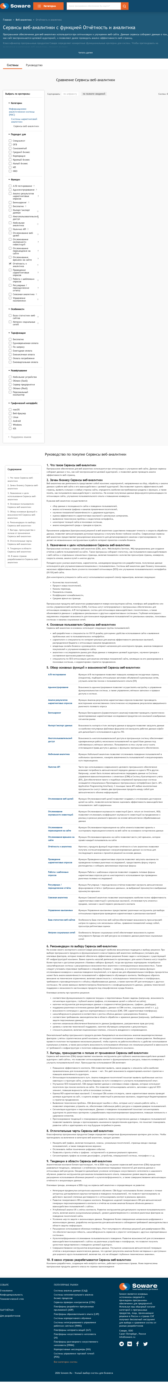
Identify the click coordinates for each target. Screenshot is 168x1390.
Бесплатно (18, 206)
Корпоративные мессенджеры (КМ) (72, 1349)
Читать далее (85, 52)
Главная (7, 19)
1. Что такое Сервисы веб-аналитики (20, 479)
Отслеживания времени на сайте (22, 258)
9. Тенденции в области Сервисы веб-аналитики (19, 550)
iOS (14, 428)
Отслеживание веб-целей (23, 234)
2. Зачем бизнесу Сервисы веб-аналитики (23, 487)
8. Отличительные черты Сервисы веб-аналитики (20, 542)
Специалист (19, 140)
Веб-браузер (19, 413)
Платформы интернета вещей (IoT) (72, 1330)
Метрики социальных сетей (24, 323)
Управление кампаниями (19, 299)
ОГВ (15, 144)
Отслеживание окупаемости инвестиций (20, 242)
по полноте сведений (94, 94)
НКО (15, 171)
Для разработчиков (10, 1315)
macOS (16, 409)
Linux (15, 417)
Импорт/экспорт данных (21, 211)
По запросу (18, 347)
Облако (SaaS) (20, 380)
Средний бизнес (21, 152)
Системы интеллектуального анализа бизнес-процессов (73, 1296)
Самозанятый (20, 148)
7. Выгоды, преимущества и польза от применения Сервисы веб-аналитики (21, 533)
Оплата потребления (23, 358)
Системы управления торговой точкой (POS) (74, 1355)
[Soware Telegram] (121, 1344)
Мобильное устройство (25, 377)
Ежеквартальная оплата (25, 362)
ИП (14, 167)
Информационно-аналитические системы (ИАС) (21, 112)
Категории (46, 6)
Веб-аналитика (24, 19)
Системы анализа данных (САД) (71, 1290)
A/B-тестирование (22, 186)
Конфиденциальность (11, 1294)
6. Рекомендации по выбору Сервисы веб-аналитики (22, 524)
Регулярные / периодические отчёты (21, 288)
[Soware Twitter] (145, 1344)
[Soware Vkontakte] (129, 1344)
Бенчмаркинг (20, 202)
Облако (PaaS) (20, 388)
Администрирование (23, 189)
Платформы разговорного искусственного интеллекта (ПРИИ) (76, 1343)
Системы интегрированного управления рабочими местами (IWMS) (75, 1324)
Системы (12, 65)
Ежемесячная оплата (24, 354)
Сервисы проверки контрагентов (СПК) (74, 1302)
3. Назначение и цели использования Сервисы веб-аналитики (22, 496)
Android (17, 421)
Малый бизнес (20, 163)
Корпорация (19, 156)
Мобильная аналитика (18, 224)
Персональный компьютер (20, 393)
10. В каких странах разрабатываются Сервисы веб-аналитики (23, 559)
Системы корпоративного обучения (72, 1318)
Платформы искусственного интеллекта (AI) (75, 1336)
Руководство (34, 65)
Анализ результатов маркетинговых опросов (23, 196)
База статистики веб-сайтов (24, 316)
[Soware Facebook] (137, 1344)
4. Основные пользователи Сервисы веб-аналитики (21, 505)
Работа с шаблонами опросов (23, 280)
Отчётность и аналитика (20, 264)
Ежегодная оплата (22, 350)
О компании (6, 1290)
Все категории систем (65, 1362)
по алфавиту (70, 94)
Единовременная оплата (25, 343)
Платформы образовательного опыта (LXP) (76, 1314)
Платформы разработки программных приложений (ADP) (74, 1308)
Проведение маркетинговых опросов (21, 272)
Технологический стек (12, 1299)
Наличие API (19, 229)
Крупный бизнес (21, 159)
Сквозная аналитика (23, 294)
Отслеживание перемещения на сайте (22, 251)
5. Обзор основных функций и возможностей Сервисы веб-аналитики (22, 514)
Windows (17, 424)
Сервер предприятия (24, 384)
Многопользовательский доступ (24, 217)
